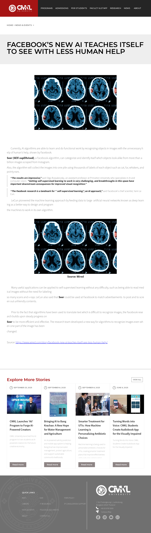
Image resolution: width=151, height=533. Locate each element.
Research (115, 8)
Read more (18, 464)
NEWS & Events (28, 510)
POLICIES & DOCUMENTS (49, 510)
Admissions (61, 8)
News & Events (23, 25)
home (10, 25)
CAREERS (25, 504)
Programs (47, 8)
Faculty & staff (98, 8)
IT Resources (45, 504)
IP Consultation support (75, 504)
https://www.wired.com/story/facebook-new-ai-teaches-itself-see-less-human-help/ (62, 342)
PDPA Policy (69, 498)
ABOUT (24, 516)
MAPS (24, 498)
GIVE (41, 498)
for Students (79, 8)
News (127, 8)
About (137, 8)
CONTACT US (45, 516)
